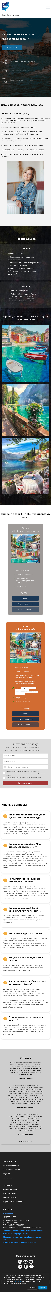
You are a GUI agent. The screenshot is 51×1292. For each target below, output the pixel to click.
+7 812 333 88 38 (9, 1214)
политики (27, 773)
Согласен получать (12, 777)
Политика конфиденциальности (15, 1234)
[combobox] (5, 767)
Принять (43, 1288)
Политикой (17, 1281)
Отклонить (32, 1288)
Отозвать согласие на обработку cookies (19, 1243)
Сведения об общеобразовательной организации (22, 1230)
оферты (8, 775)
